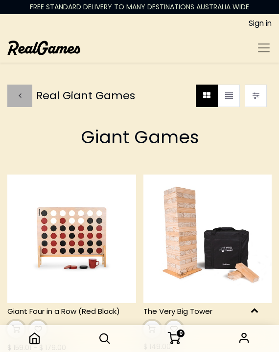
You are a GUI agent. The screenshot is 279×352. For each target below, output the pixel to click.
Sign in (244, 339)
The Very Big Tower (177, 311)
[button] (105, 339)
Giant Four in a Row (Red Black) (63, 311)
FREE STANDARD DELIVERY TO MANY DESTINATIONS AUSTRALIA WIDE (139, 7)
